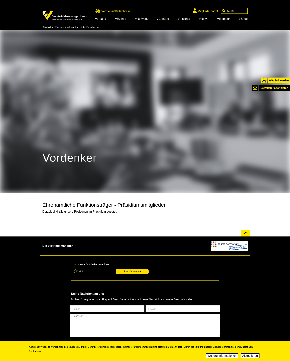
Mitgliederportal (205, 10)
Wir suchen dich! (76, 27)
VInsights (184, 18)
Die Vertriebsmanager (57, 245)
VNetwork (141, 18)
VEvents (120, 18)
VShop (243, 18)
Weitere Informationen (222, 356)
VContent (162, 18)
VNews (203, 18)
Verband (100, 18)
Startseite (47, 27)
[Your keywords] (234, 11)
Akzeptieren (250, 356)
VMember (223, 18)
